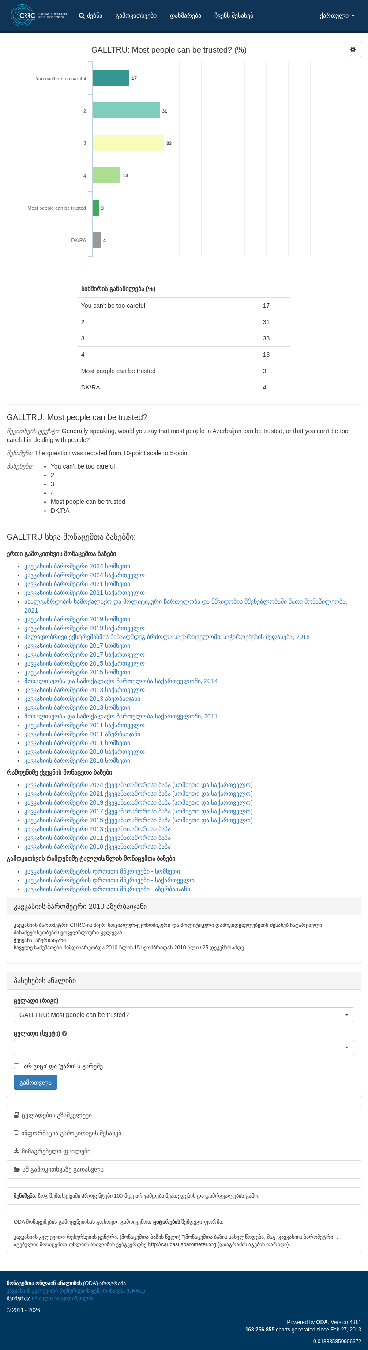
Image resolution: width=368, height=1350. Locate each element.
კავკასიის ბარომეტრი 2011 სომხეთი (77, 742)
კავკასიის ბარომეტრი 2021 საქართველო (84, 592)
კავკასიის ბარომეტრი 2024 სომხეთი (77, 566)
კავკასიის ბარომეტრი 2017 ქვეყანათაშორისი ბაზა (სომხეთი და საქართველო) (138, 811)
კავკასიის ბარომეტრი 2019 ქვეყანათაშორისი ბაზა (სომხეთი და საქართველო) (138, 802)
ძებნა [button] (90, 15)
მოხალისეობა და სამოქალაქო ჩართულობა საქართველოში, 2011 (121, 716)
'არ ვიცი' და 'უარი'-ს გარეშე (58, 1066)
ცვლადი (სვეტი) (37, 1033)
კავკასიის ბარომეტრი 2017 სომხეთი (77, 645)
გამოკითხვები (136, 15)
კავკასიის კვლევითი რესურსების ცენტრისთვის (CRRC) (76, 1291)
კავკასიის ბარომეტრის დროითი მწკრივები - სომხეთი (102, 871)
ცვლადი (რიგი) (36, 1000)
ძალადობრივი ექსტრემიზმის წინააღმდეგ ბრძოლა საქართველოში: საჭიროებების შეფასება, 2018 (167, 636)
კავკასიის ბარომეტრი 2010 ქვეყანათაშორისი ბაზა (97, 846)
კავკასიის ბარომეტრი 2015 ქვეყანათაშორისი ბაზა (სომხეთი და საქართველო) (138, 820)
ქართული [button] (337, 15)
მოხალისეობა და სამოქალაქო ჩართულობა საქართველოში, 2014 (121, 680)
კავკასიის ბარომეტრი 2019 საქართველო (84, 628)
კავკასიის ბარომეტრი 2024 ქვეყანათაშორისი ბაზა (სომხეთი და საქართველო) (138, 784)
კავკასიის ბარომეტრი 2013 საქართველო (84, 689)
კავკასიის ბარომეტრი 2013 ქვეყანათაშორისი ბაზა (97, 828)
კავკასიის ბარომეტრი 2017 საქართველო (84, 654)
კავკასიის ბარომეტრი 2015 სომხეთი (77, 672)
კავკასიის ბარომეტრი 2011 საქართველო (84, 725)
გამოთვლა (35, 1082)
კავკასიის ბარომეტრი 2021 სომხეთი (77, 583)
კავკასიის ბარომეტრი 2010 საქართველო (84, 751)
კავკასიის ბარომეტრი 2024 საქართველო (84, 575)
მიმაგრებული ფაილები (52, 1151)
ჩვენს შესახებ (233, 15)
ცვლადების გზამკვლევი (53, 1115)
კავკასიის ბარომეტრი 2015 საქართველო (84, 663)
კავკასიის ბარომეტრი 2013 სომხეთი (77, 707)
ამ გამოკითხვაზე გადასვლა (59, 1169)
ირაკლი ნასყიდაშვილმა (62, 1298)
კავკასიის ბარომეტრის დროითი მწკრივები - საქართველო (109, 880)
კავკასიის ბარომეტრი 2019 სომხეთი (77, 619)
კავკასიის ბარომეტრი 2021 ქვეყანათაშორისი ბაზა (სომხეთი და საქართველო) (138, 793)
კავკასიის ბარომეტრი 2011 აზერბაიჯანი (82, 733)
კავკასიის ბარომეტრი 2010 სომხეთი (77, 760)
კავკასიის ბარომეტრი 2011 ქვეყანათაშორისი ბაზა (97, 837)
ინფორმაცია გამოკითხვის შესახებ (67, 1133)
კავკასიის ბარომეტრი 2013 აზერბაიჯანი (82, 698)
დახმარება (185, 15)
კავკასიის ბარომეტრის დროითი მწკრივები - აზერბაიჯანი (107, 888)
